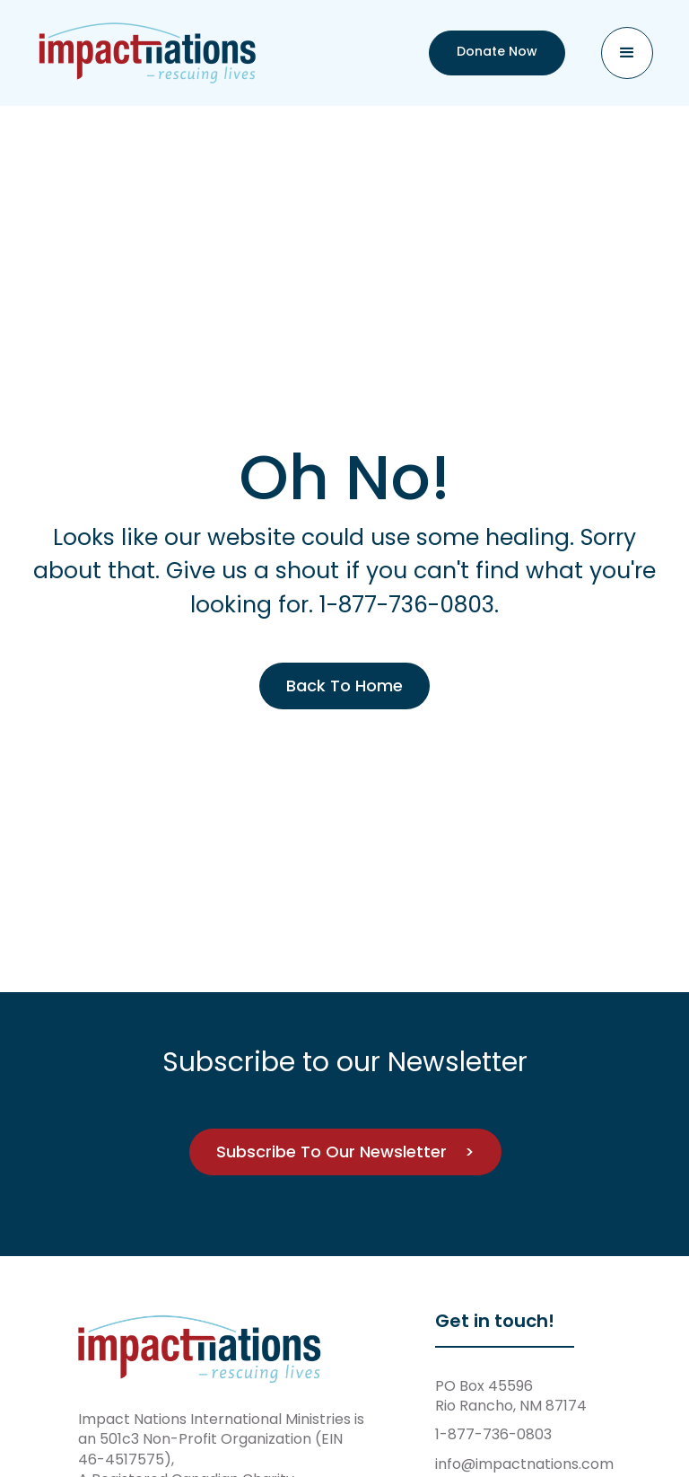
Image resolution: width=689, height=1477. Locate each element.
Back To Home (344, 685)
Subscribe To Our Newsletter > (344, 1151)
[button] (627, 53)
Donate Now (497, 51)
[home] (148, 53)
